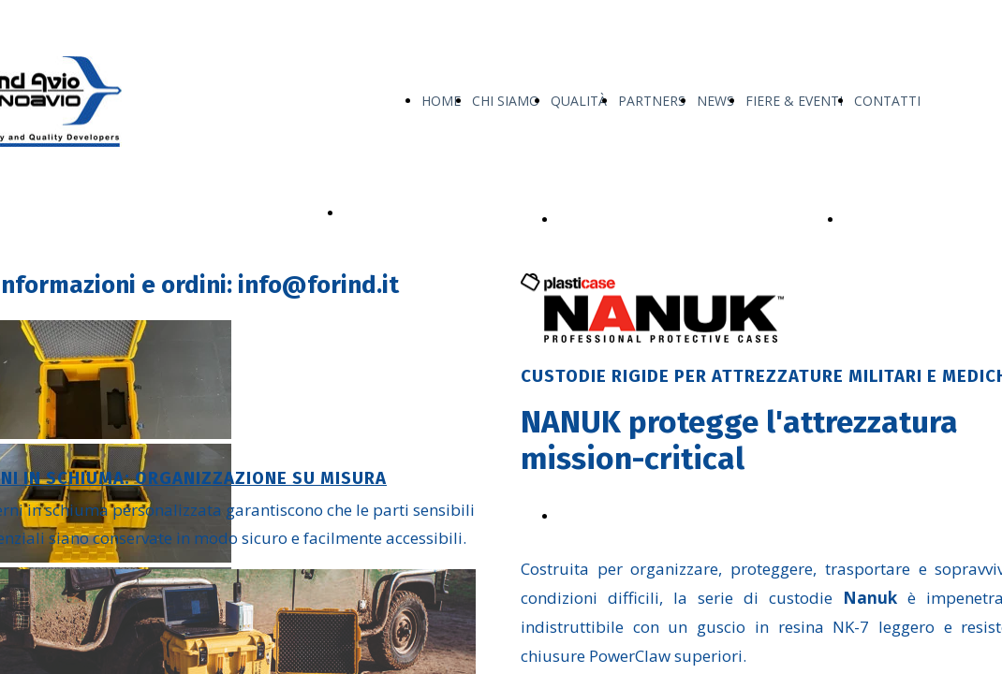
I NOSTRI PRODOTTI (408, 213)
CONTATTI (887, 101)
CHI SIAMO (505, 101)
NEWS (715, 101)
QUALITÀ (579, 101)
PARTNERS (651, 101)
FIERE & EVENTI (794, 101)
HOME (441, 101)
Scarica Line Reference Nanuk (648, 516)
